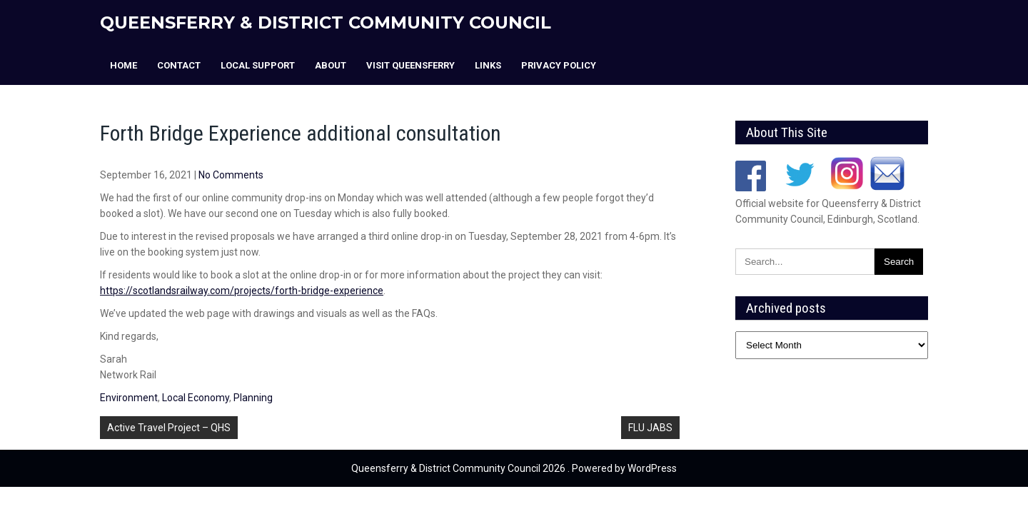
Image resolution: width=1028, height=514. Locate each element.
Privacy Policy (558, 65)
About (330, 65)
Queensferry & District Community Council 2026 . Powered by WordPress (514, 468)
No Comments (230, 175)
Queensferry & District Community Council (325, 22)
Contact (179, 65)
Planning (253, 397)
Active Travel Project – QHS (169, 427)
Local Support (258, 65)
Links (488, 65)
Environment (129, 397)
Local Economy (195, 397)
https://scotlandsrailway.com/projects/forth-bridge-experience (241, 290)
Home (123, 65)
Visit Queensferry (410, 65)
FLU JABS (650, 427)
